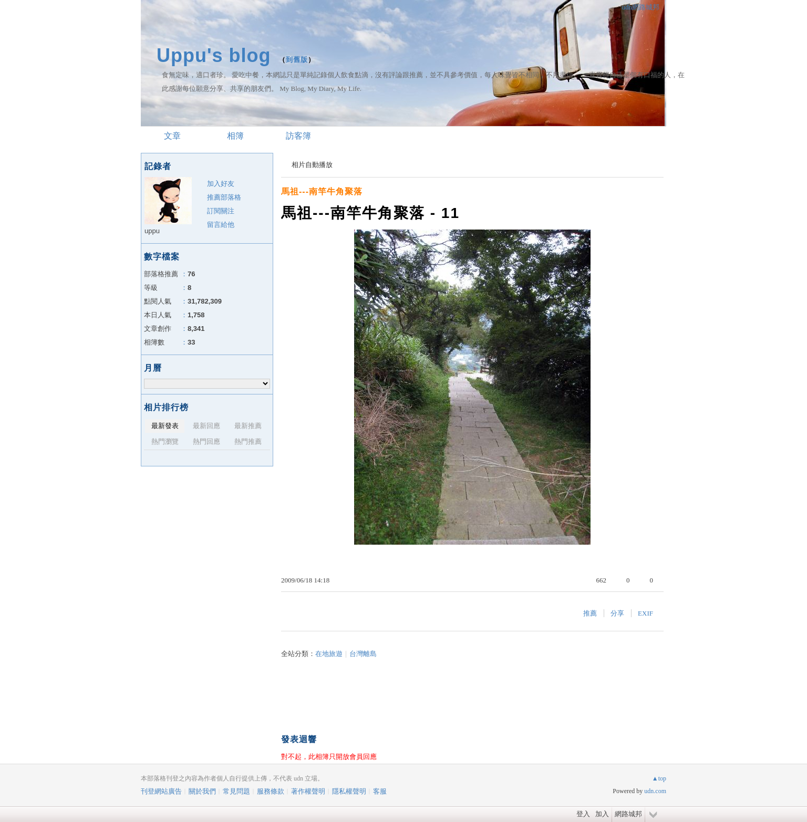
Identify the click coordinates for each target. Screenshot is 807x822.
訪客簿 (298, 135)
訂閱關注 (220, 211)
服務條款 (270, 791)
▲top (659, 778)
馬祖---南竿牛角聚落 (322, 191)
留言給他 (220, 224)
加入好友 (220, 184)
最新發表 (165, 426)
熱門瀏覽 (165, 441)
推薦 (590, 613)
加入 (602, 814)
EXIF (645, 613)
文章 (172, 135)
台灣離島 (363, 654)
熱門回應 (206, 441)
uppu (152, 231)
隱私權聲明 (349, 791)
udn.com (655, 791)
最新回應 (206, 426)
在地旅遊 (329, 654)
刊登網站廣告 (161, 791)
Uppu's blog (214, 55)
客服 (380, 791)
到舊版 (297, 60)
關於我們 (202, 791)
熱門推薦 (248, 441)
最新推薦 (248, 426)
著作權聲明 (308, 791)
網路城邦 (628, 814)
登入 (583, 814)
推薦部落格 (224, 197)
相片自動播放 (312, 165)
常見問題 (236, 791)
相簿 (235, 135)
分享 (617, 613)
